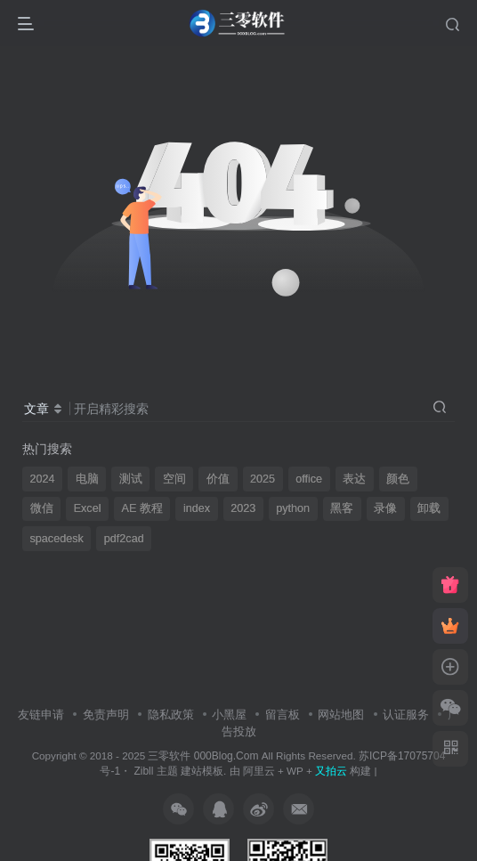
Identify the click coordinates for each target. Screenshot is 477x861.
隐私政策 (171, 714)
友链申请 (41, 714)
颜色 (397, 479)
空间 (174, 479)
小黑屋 (229, 714)
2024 (42, 479)
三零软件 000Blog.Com (204, 756)
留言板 (282, 714)
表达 (354, 479)
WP (295, 770)
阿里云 (259, 770)
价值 (218, 479)
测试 (130, 479)
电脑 (87, 479)
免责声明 (106, 714)
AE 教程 (142, 508)
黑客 (341, 508)
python (293, 508)
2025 (262, 479)
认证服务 (406, 714)
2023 (242, 508)
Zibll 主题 (154, 771)
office (308, 479)
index (196, 508)
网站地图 (341, 714)
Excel (87, 508)
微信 (41, 508)
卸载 (429, 508)
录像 (385, 508)
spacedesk (57, 538)
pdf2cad (124, 538)
